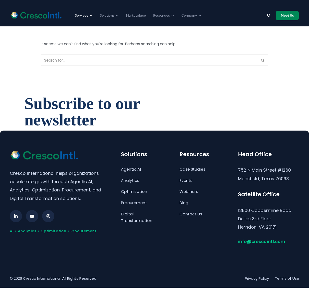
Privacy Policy (257, 279)
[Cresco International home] (36, 15)
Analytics (131, 183)
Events (186, 183)
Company (191, 15)
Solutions (109, 15)
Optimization (135, 194)
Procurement (135, 206)
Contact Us (191, 218)
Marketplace (136, 15)
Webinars (189, 194)
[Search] (268, 15)
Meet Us (287, 15)
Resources (163, 15)
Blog (184, 206)
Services (84, 15)
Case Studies (193, 171)
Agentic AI (132, 171)
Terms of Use (287, 279)
